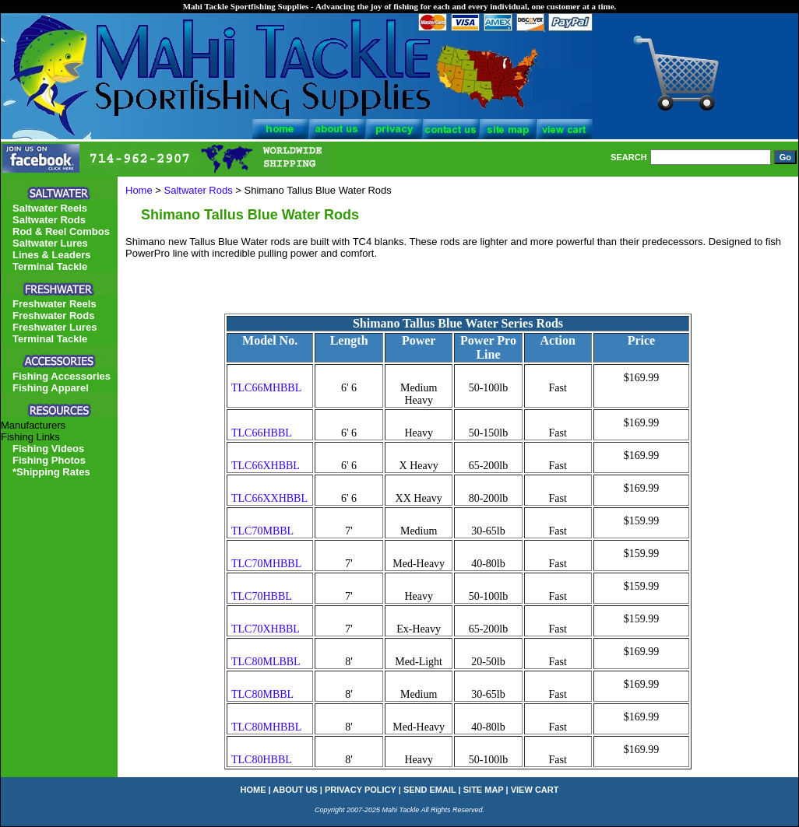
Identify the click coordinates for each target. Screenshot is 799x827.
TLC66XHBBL (265, 465)
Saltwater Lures (50, 243)
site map (483, 789)
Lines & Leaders (51, 255)
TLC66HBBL (261, 433)
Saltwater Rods (198, 190)
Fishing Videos (48, 448)
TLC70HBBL (261, 596)
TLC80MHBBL (266, 727)
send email (429, 789)
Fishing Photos (49, 460)
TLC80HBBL (261, 760)
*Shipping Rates (51, 472)
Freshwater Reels (54, 304)
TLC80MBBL (262, 694)
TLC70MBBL (262, 531)
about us (295, 789)
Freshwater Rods (53, 315)
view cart (535, 789)
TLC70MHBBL (266, 563)
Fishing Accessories (61, 376)
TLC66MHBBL (266, 388)
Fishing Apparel (50, 388)
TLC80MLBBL (266, 662)
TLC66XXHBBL (269, 498)
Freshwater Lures (54, 327)
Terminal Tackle (49, 266)
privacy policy (360, 789)
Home (139, 190)
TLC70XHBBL (265, 629)
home (253, 789)
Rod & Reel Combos (61, 231)
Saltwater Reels (49, 208)
